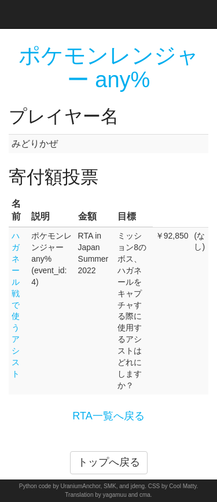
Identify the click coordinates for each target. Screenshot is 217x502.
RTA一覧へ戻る (108, 416)
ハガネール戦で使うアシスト (16, 304)
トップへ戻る (109, 462)
